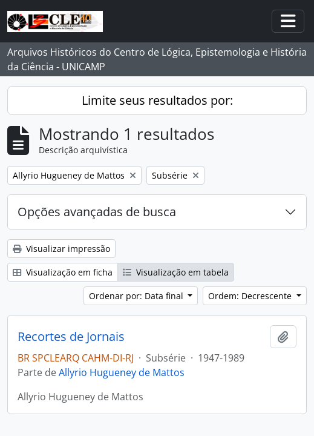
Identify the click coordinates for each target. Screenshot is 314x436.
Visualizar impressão (61, 248)
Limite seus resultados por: (157, 100)
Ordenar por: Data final (137, 296)
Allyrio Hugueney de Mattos (122, 372)
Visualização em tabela (176, 272)
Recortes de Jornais (71, 336)
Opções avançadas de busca (97, 211)
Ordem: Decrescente (251, 296)
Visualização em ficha (63, 272)
